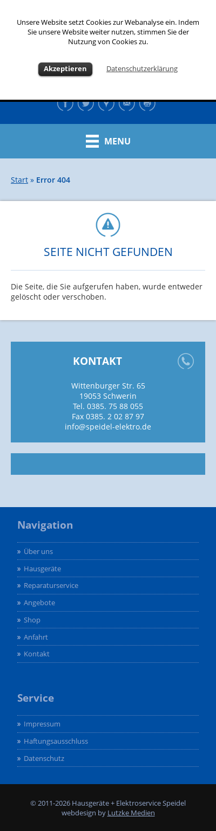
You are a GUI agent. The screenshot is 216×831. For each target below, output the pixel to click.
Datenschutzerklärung (142, 68)
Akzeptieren (65, 68)
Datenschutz (44, 758)
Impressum (42, 724)
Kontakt (128, 103)
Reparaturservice (51, 585)
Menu (117, 141)
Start (19, 180)
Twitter (87, 103)
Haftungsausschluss (56, 741)
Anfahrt (36, 637)
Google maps (108, 103)
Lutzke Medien (131, 813)
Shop (32, 620)
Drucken (149, 103)
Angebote (39, 602)
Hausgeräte (42, 568)
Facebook (67, 103)
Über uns (38, 551)
